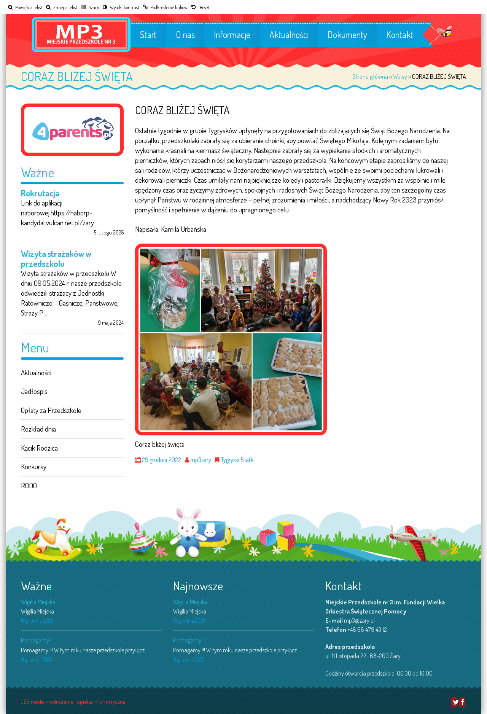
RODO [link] (29, 485)
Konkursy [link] (33, 466)
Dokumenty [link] (347, 34)
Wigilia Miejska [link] (38, 602)
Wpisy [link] (400, 76)
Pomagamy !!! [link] (37, 640)
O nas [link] (185, 34)
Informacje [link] (232, 34)
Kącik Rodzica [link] (39, 448)
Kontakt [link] (400, 34)
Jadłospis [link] (34, 391)
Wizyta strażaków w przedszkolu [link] (56, 258)
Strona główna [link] (370, 76)
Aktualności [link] (289, 34)
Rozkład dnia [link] (38, 429)
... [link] (46, 312)
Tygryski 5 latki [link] (238, 460)
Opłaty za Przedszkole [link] (51, 410)
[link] (25, 7)
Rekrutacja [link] (40, 193)
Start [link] (148, 34)
